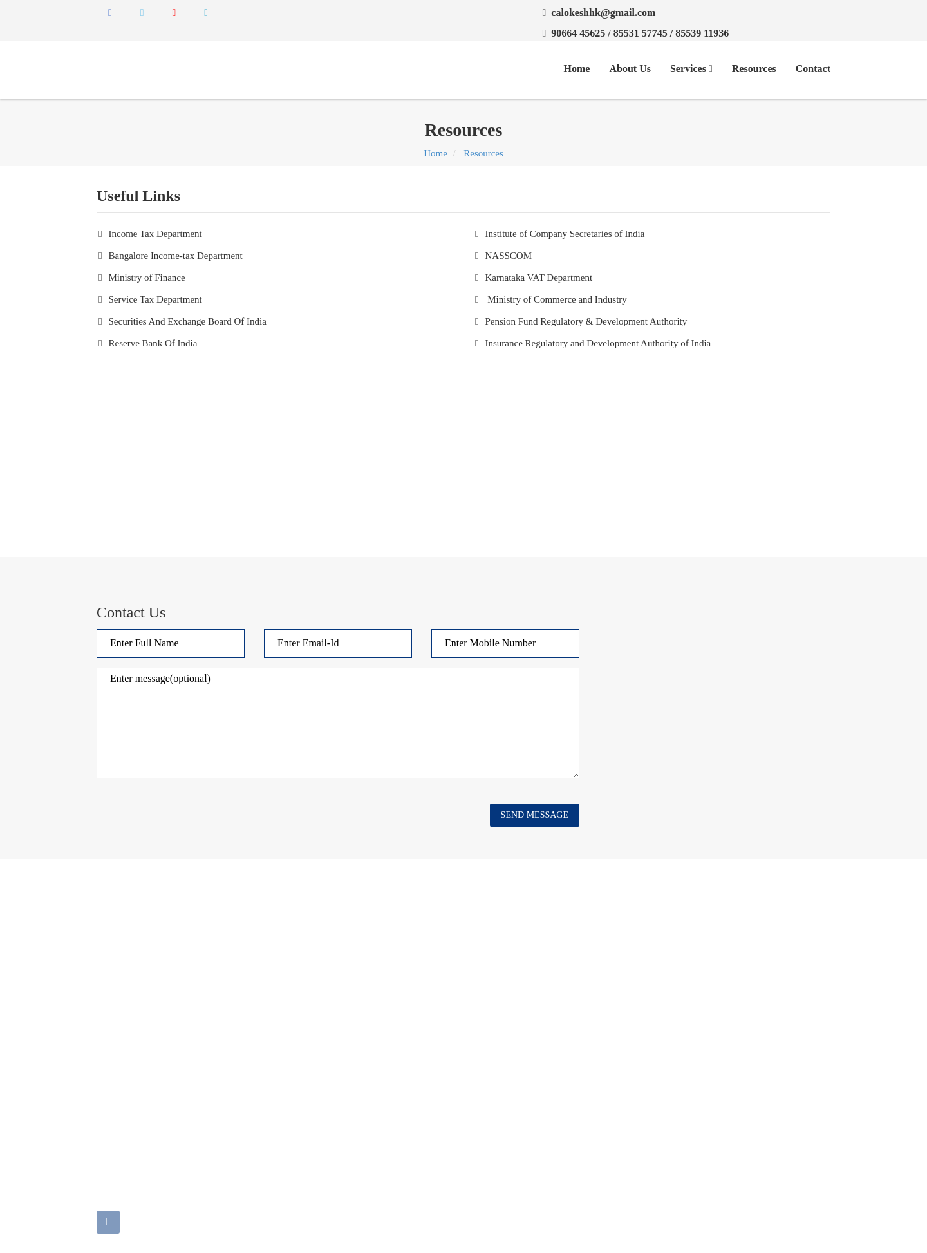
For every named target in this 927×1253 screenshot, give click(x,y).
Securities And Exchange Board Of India (187, 321)
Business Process (390, 1009)
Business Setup (502, 987)
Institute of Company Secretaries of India (564, 234)
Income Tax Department (154, 234)
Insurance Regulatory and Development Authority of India (598, 343)
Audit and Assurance (397, 987)
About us (491, 964)
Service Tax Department (154, 299)
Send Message (534, 815)
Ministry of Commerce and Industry (555, 299)
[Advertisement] (463, 447)
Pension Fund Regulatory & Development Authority (586, 321)
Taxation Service (505, 1009)
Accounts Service (391, 1032)
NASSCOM (508, 255)
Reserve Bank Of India (152, 343)
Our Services (382, 942)
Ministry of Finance (146, 277)
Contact (813, 68)
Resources (754, 68)
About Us (629, 68)
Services (691, 68)
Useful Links (382, 964)
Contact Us (494, 942)
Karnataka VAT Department (538, 277)
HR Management (506, 1032)
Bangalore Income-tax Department (175, 255)
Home (577, 68)
